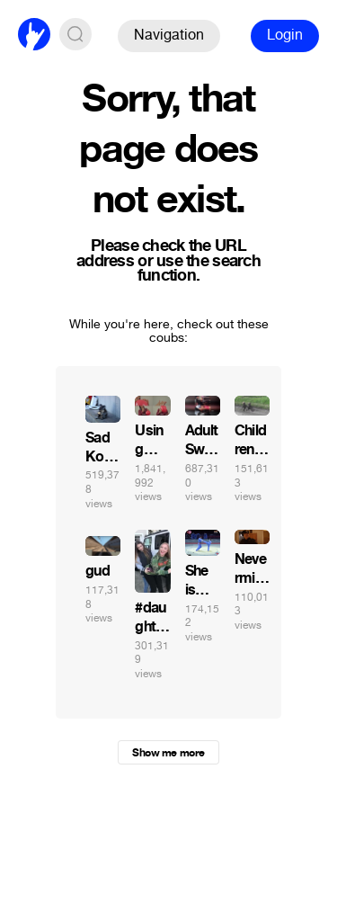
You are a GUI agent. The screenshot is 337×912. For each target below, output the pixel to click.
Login (285, 34)
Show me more (168, 753)
